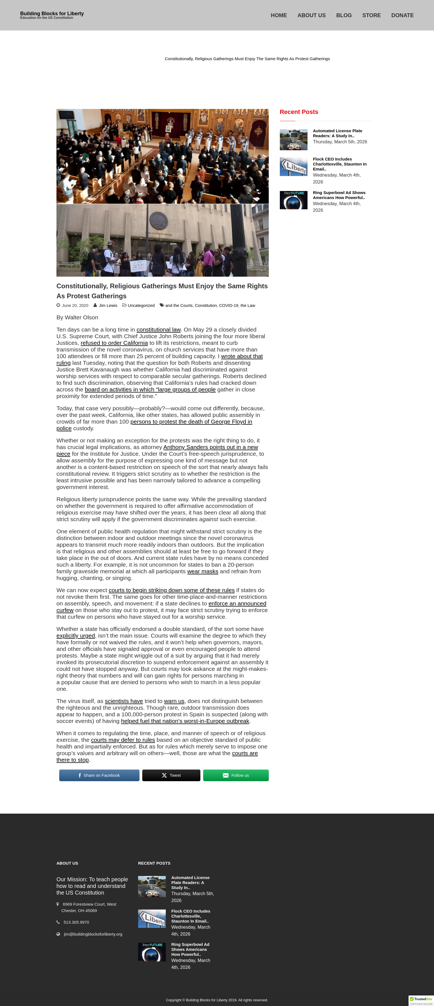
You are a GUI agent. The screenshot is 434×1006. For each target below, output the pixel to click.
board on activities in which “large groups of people (150, 389)
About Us (312, 15)
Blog (344, 15)
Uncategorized (143, 58)
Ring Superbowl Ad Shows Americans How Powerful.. (339, 195)
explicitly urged (75, 635)
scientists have (124, 701)
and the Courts (178, 305)
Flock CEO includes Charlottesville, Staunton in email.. (340, 164)
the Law (248, 305)
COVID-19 (228, 305)
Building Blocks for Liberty (52, 13)
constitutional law (159, 329)
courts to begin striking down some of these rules (172, 590)
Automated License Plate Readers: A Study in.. (337, 133)
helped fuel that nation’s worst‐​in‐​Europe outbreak (185, 721)
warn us (174, 701)
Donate (402, 15)
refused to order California (114, 343)
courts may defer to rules (123, 740)
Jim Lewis (108, 305)
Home (279, 15)
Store (371, 15)
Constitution (206, 305)
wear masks (202, 571)
